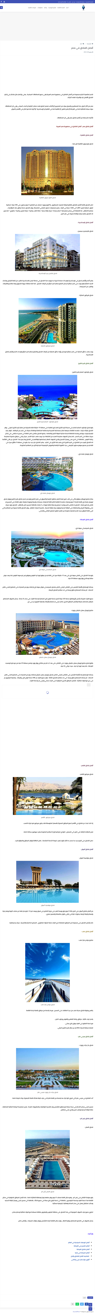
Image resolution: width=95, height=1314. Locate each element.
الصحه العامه (61, 7)
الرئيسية (90, 44)
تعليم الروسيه (52, 7)
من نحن (73, 2)
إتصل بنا (69, 2)
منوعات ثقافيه (32, 7)
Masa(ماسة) (76, 1311)
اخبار (67, 7)
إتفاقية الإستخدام (62, 2)
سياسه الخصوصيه (80, 2)
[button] (86, 1304)
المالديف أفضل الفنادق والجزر (80, 1256)
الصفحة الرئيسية (89, 2)
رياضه (45, 7)
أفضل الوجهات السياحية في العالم (78, 1242)
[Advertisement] (47, 26)
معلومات (40, 7)
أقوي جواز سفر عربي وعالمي (80, 1259)
